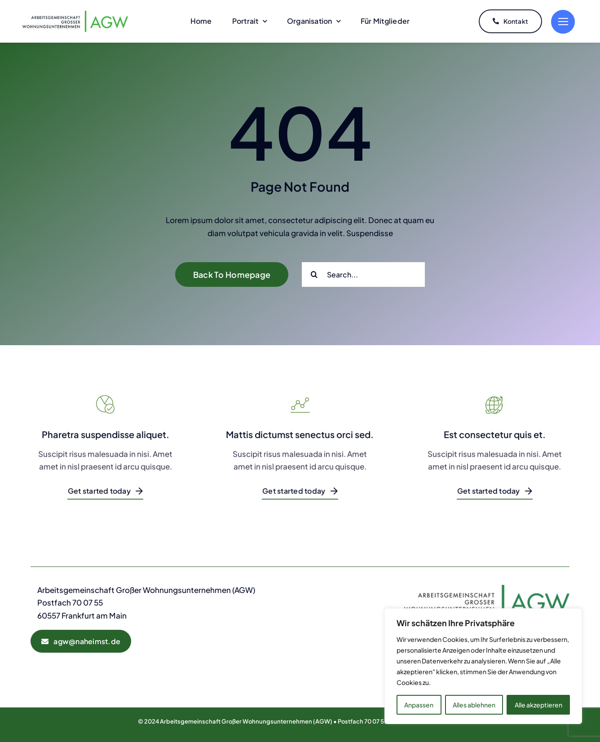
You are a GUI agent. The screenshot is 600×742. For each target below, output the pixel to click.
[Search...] (363, 274)
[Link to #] (563, 22)
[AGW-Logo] (75, 14)
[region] (483, 666)
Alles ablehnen (474, 705)
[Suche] (314, 274)
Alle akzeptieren (538, 705)
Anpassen (418, 705)
